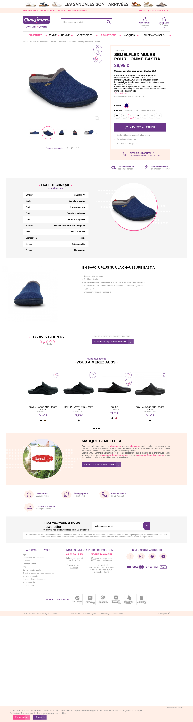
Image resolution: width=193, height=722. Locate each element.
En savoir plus (121, 93)
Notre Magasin (29, 582)
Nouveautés (36, 35)
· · (43, 412)
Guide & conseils (157, 35)
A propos (26, 554)
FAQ (25, 567)
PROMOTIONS (110, 35)
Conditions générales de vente (111, 614)
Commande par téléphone (34, 558)
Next (165, 394)
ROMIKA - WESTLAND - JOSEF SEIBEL (43, 408)
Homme (66, 35)
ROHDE (114, 407)
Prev (28, 394)
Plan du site (75, 614)
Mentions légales (89, 614)
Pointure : (134, 110)
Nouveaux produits (31, 576)
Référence (118, 97)
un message (78, 566)
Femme (54, 35)
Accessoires (86, 35)
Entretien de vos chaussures (35, 579)
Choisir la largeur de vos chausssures (39, 573)
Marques (130, 35)
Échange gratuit (29, 564)
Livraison (27, 561)
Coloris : (118, 105)
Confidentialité (29, 585)
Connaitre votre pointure (33, 570)
